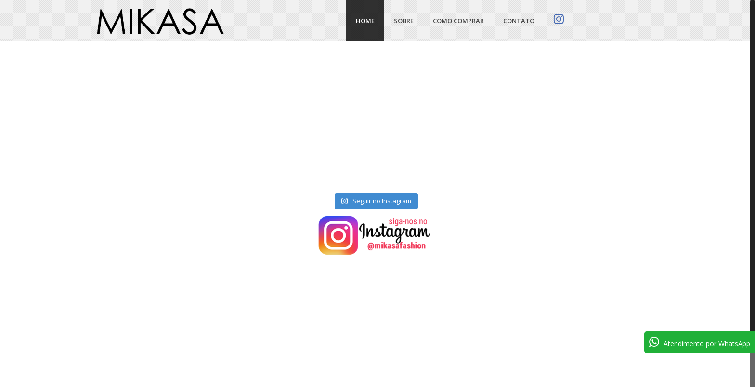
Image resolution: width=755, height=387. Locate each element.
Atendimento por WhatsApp (699, 342)
